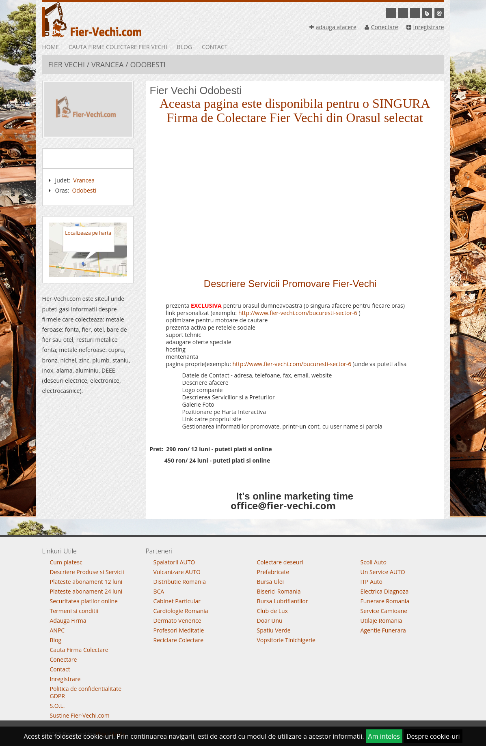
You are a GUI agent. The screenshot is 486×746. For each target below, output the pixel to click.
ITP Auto (372, 581)
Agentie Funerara (383, 630)
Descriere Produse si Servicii (87, 572)
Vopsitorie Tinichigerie (286, 640)
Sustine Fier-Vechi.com (80, 715)
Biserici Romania (279, 591)
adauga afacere (332, 27)
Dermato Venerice (177, 620)
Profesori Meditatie (178, 630)
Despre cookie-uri (433, 736)
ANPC (57, 630)
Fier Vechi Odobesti (196, 90)
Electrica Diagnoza (385, 591)
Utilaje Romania (381, 620)
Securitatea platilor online (84, 601)
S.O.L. (57, 706)
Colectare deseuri (280, 562)
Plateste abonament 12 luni (86, 581)
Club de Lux (272, 611)
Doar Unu (270, 620)
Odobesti (148, 64)
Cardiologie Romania (180, 611)
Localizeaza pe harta (88, 232)
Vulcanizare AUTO (177, 572)
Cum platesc (66, 562)
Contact (214, 47)
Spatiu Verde (274, 630)
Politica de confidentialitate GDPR (86, 692)
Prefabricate (273, 572)
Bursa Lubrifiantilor (282, 601)
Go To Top (243, 533)
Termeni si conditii (74, 611)
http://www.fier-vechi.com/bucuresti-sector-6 (297, 313)
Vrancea (107, 64)
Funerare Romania (385, 601)
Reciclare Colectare (178, 640)
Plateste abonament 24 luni (86, 591)
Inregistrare (425, 27)
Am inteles (384, 736)
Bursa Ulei (270, 581)
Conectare (381, 27)
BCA (158, 591)
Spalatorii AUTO (174, 562)
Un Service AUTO (383, 572)
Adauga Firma (68, 620)
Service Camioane (384, 611)
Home (50, 47)
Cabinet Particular (177, 601)
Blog (184, 47)
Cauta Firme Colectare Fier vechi (118, 47)
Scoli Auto (374, 562)
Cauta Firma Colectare (79, 650)
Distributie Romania (179, 581)
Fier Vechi (66, 64)
